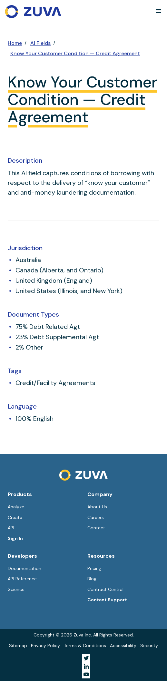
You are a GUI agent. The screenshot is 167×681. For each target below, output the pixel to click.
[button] (158, 11)
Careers (95, 517)
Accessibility (123, 645)
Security (149, 645)
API (11, 528)
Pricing (94, 568)
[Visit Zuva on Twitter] (86, 658)
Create (15, 517)
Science (16, 589)
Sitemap (18, 645)
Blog (91, 579)
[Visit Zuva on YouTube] (86, 674)
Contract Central (105, 589)
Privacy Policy (45, 645)
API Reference (22, 579)
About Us (97, 507)
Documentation (24, 568)
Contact (96, 528)
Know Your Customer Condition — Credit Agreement (75, 53)
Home (15, 43)
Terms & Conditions (85, 645)
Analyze (16, 507)
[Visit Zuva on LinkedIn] (86, 666)
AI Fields (40, 43)
